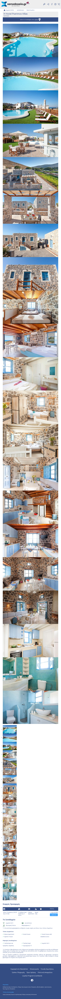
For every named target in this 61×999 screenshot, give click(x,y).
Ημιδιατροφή (18, 994)
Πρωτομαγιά (25, 987)
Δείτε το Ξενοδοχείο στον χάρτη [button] (30, 19)
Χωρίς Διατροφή (7, 994)
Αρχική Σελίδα (9, 10)
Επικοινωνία (34, 969)
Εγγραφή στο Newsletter (19, 969)
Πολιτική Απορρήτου (45, 972)
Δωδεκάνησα (20, 10)
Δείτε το (54, 915)
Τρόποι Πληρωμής (18, 972)
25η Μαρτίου (14, 987)
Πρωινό (13, 994)
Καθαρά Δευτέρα (7, 987)
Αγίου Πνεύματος (32, 987)
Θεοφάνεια (12, 989)
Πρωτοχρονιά (6, 989)
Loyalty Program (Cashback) (32, 976)
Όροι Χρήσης (31, 972)
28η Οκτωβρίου (40, 987)
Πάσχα (19, 987)
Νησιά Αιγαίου (30, 10)
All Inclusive (34, 994)
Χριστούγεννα (48, 987)
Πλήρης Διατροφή (26, 994)
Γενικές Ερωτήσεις (47, 969)
